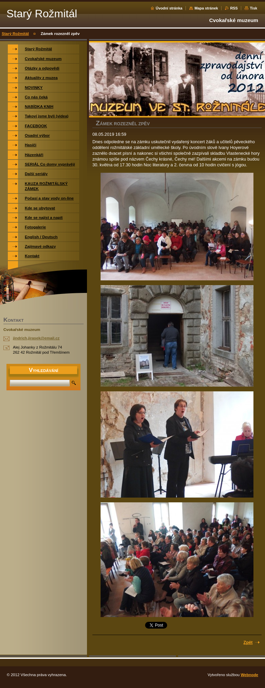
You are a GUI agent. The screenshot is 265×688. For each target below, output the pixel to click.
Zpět (248, 642)
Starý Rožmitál (15, 34)
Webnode (249, 675)
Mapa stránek (206, 8)
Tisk (253, 8)
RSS (233, 8)
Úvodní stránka (169, 8)
